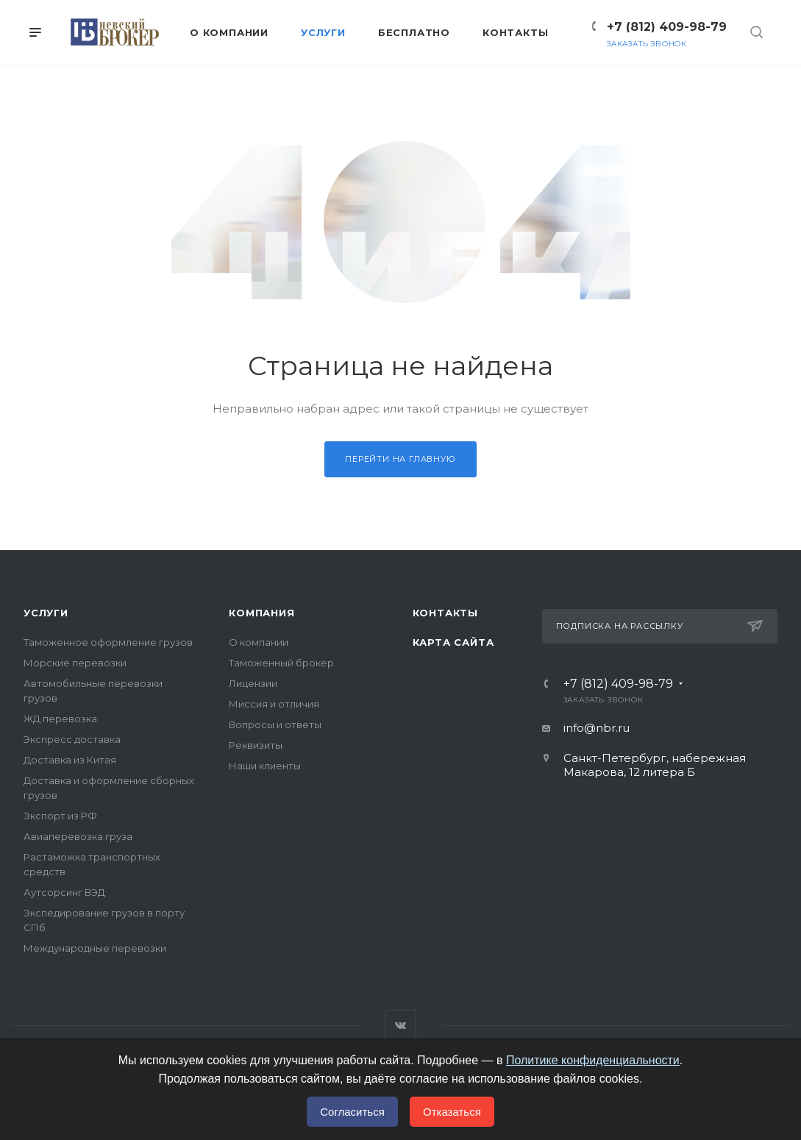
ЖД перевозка (60, 718)
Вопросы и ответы (275, 724)
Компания (261, 613)
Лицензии (253, 683)
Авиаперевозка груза (78, 836)
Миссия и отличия (274, 704)
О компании (258, 642)
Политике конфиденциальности (593, 1060)
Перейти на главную (400, 459)
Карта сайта (453, 642)
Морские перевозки (75, 663)
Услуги (46, 613)
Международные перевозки (95, 948)
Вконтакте (400, 1025)
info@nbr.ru (596, 728)
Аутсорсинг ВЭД (64, 892)
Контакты (445, 613)
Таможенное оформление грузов (108, 642)
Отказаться (452, 1111)
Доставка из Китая (70, 760)
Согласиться (352, 1111)
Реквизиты (255, 745)
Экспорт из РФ (60, 816)
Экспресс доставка (72, 739)
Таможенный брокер (281, 663)
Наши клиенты (265, 766)
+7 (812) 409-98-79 (667, 27)
